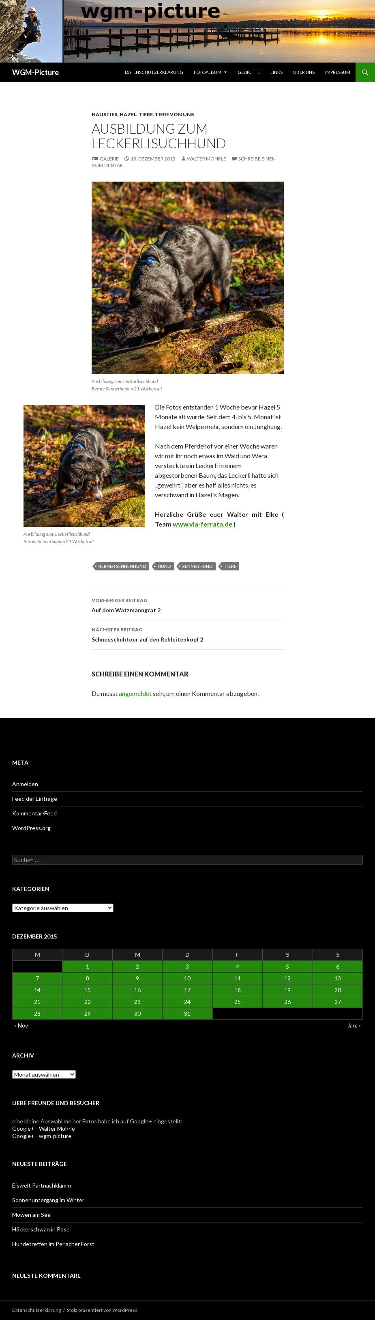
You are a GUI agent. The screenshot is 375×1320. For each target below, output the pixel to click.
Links (276, 72)
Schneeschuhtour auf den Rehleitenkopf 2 (188, 634)
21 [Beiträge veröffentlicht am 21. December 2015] (37, 1001)
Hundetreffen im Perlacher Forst (53, 1243)
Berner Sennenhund (122, 566)
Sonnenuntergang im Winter (48, 1199)
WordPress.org (31, 827)
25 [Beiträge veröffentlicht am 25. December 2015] (237, 1001)
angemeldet (135, 693)
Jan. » (354, 1025)
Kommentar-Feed (34, 813)
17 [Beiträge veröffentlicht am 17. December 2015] (187, 989)
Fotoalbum (207, 72)
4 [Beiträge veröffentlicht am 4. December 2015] (237, 966)
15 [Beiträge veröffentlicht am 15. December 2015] (87, 989)
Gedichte (249, 72)
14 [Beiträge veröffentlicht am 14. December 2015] (37, 989)
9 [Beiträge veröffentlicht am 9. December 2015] (137, 978)
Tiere (146, 114)
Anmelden (25, 783)
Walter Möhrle (206, 159)
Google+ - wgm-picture (41, 1135)
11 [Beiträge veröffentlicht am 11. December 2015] (237, 978)
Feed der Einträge (34, 798)
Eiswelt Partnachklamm (41, 1185)
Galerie (109, 159)
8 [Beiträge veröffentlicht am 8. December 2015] (87, 978)
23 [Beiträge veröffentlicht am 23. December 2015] (137, 1001)
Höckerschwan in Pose (41, 1229)
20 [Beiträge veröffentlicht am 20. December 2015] (337, 989)
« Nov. (21, 1025)
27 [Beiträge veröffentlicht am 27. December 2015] (337, 1001)
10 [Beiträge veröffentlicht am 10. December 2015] (187, 978)
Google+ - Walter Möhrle (43, 1128)
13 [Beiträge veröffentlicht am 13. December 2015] (337, 978)
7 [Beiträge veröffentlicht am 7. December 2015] (37, 978)
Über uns (304, 72)
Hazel (128, 114)
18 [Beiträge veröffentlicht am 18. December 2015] (237, 989)
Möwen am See (31, 1214)
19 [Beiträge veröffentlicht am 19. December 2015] (287, 989)
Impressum (337, 72)
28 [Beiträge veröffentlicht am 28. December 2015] (37, 1013)
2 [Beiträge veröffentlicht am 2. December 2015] (137, 966)
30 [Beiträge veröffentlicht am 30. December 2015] (137, 1013)
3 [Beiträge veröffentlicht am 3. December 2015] (187, 966)
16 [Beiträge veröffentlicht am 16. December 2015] (137, 989)
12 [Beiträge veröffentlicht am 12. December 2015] (287, 978)
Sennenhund (197, 566)
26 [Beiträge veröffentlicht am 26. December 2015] (287, 1001)
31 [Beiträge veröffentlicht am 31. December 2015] (187, 1013)
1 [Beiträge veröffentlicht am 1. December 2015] (87, 966)
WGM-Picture (35, 72)
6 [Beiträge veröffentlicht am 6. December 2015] (337, 966)
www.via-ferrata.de (202, 524)
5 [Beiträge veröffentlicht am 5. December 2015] (287, 966)
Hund (164, 566)
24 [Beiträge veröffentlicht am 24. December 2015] (187, 1001)
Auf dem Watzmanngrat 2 (188, 604)
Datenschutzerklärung (154, 72)
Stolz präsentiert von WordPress (102, 1310)
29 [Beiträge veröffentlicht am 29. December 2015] (87, 1013)
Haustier (105, 114)
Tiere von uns (174, 114)
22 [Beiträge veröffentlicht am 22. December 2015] (87, 1001)
